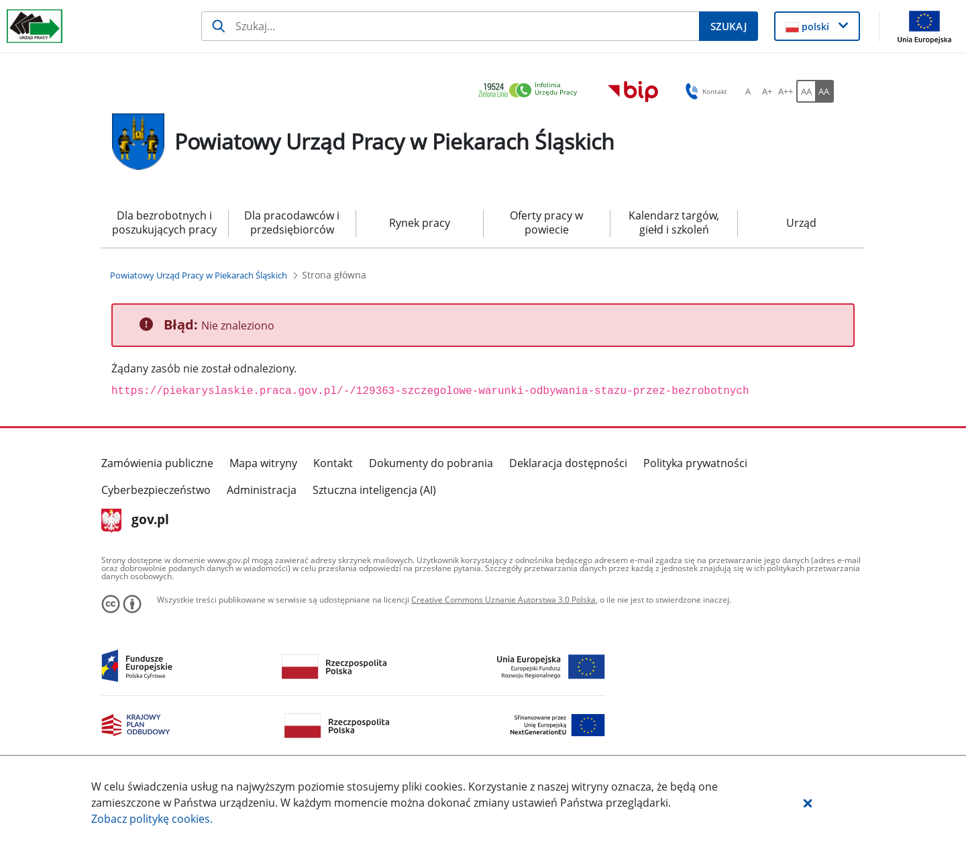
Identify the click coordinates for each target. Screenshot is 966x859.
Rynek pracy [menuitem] (419, 222)
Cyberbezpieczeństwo (156, 490)
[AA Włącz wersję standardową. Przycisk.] (805, 91)
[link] (531, 91)
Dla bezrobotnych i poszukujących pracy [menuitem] (164, 222)
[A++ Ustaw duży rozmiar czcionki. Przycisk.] (785, 91)
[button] (807, 802)
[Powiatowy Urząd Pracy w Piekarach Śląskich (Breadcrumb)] (198, 275)
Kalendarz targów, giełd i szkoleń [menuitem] (674, 222)
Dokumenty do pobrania (431, 463)
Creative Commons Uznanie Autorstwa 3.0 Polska (503, 599)
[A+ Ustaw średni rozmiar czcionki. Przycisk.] (767, 91)
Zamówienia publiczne (157, 463)
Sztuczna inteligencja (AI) (374, 490)
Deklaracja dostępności (568, 463)
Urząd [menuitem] (801, 222)
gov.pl (135, 521)
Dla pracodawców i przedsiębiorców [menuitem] (291, 222)
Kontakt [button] (704, 91)
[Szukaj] (450, 26)
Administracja (262, 490)
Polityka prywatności (695, 463)
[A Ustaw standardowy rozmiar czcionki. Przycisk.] (748, 91)
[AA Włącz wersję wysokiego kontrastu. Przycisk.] (824, 91)
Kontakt (333, 463)
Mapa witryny (263, 463)
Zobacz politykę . (152, 818)
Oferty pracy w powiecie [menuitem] (546, 222)
